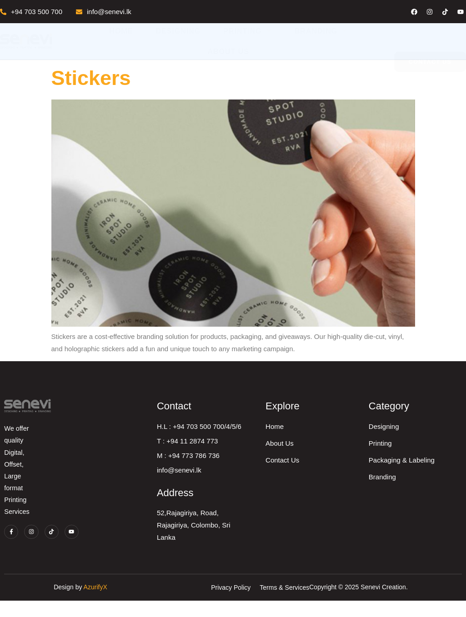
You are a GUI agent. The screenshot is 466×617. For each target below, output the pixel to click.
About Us (228, 51)
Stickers (91, 78)
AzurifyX (248, 603)
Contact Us (352, 468)
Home (121, 31)
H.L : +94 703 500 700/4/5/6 (262, 434)
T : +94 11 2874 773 (250, 449)
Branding (321, 31)
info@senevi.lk (103, 11)
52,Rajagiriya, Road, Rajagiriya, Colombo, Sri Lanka (256, 533)
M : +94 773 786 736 (251, 464)
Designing (178, 31)
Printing (247, 31)
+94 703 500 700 (31, 11)
